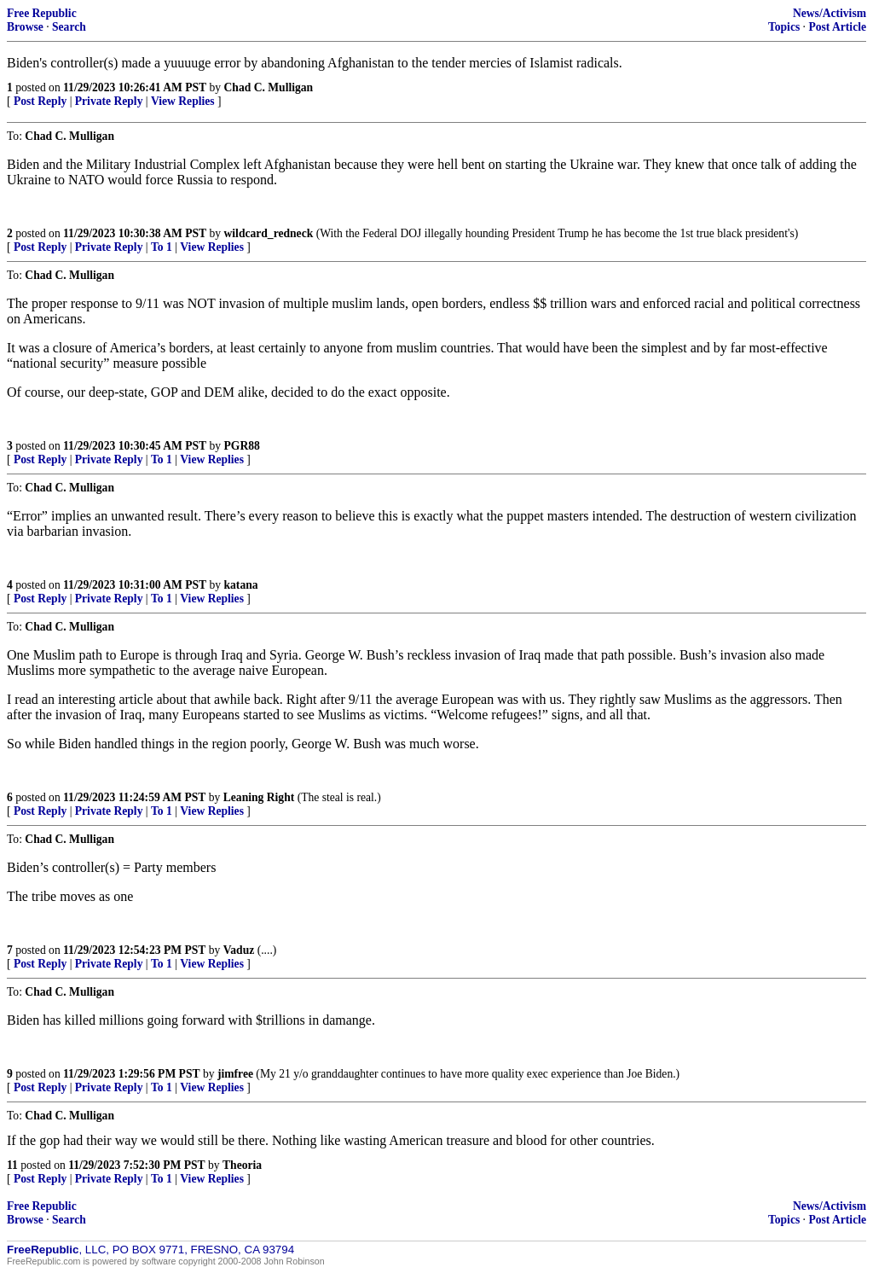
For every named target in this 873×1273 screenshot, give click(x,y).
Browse (25, 26)
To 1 (161, 247)
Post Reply (40, 101)
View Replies (183, 101)
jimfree (235, 1073)
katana (241, 584)
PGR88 (242, 445)
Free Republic (42, 13)
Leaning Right (258, 797)
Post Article (837, 26)
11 (12, 1165)
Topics (784, 26)
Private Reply (109, 101)
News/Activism (829, 13)
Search (69, 26)
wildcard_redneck (269, 233)
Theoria (242, 1165)
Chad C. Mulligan (269, 87)
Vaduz (239, 950)
